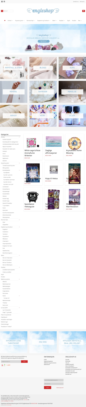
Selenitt (5, 160)
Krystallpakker (6, 170)
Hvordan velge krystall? (71, 372)
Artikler (10, 20)
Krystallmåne (6, 194)
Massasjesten (6, 217)
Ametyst (5, 151)
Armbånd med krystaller (9, 269)
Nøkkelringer (4, 322)
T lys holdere (6, 205)
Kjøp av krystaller (7, 146)
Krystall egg (6, 198)
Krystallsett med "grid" (8, 184)
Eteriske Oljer (30, 20)
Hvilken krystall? (7, 139)
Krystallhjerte (6, 189)
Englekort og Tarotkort (43, 20)
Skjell (68, 20)
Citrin (4, 153)
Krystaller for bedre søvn (9, 149)
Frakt (45, 359)
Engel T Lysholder (7, 312)
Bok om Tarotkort (7, 262)
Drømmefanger (5, 324)
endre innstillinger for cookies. (7, 400)
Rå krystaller (6, 168)
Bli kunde (68, 361)
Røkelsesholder (6, 300)
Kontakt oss (68, 374)
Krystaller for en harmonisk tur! (73, 369)
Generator (5, 210)
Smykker (61, 20)
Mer (79, 20)
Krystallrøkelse (6, 288)
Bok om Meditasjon (7, 265)
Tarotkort (5, 234)
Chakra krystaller (7, 177)
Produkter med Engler (6, 319)
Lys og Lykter (4, 307)
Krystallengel (6, 191)
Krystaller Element (7, 182)
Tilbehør (5, 303)
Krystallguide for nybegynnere (10, 142)
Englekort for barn (7, 246)
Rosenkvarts (6, 156)
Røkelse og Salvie (5, 279)
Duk (4, 248)
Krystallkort (6, 236)
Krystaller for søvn (70, 371)
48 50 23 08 (34, 403)
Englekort (5, 229)
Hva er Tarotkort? (70, 366)
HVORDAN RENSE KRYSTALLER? (11, 144)
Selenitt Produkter (7, 203)
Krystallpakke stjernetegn (9, 179)
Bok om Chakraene (7, 258)
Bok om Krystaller (7, 260)
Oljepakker (5, 224)
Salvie (4, 296)
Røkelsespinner (7, 284)
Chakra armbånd (7, 272)
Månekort (5, 239)
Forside (67, 359)
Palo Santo (5, 293)
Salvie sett (5, 305)
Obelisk (5, 196)
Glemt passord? (59, 387)
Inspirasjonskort (7, 243)
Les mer (25, 399)
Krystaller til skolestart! (71, 367)
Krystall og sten (19, 20)
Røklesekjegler (6, 286)
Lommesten (6, 186)
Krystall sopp (6, 201)
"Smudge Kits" (6, 298)
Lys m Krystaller (7, 310)
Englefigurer (4, 317)
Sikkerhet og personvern (50, 363)
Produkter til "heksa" (6, 326)
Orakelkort (5, 232)
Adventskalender (7, 215)
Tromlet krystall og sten (9, 165)
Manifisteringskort (7, 253)
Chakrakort (5, 241)
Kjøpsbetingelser (48, 361)
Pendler (74, 20)
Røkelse (5, 281)
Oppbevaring (6, 250)
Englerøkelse (6, 291)
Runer (4, 208)
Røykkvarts (5, 158)
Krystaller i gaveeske (7, 175)
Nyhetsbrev (47, 364)
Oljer (4, 222)
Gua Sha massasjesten (8, 212)
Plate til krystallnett (6, 315)
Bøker (53, 20)
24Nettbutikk (8, 405)
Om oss (67, 363)
